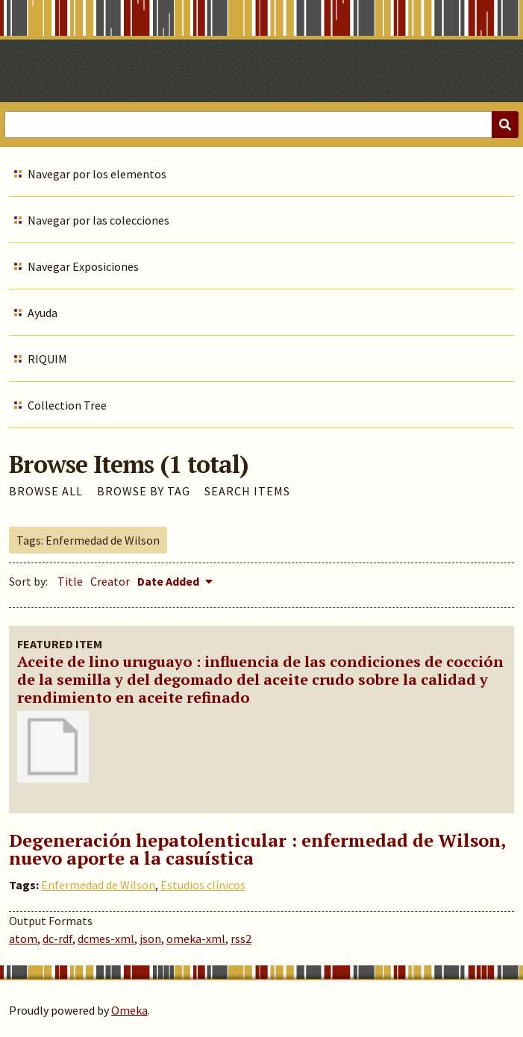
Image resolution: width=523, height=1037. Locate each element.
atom (23, 938)
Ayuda (42, 312)
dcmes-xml (106, 938)
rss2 (241, 938)
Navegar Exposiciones (83, 266)
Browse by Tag (143, 490)
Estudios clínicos (202, 884)
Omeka (129, 1010)
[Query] (261, 124)
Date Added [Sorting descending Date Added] (169, 581)
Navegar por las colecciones (98, 220)
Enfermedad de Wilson (98, 884)
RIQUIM (47, 358)
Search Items (247, 490)
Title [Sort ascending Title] (70, 581)
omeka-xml (195, 938)
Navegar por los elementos (97, 173)
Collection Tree (67, 405)
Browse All (46, 490)
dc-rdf (57, 938)
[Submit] (505, 124)
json (150, 938)
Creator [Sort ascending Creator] (110, 581)
